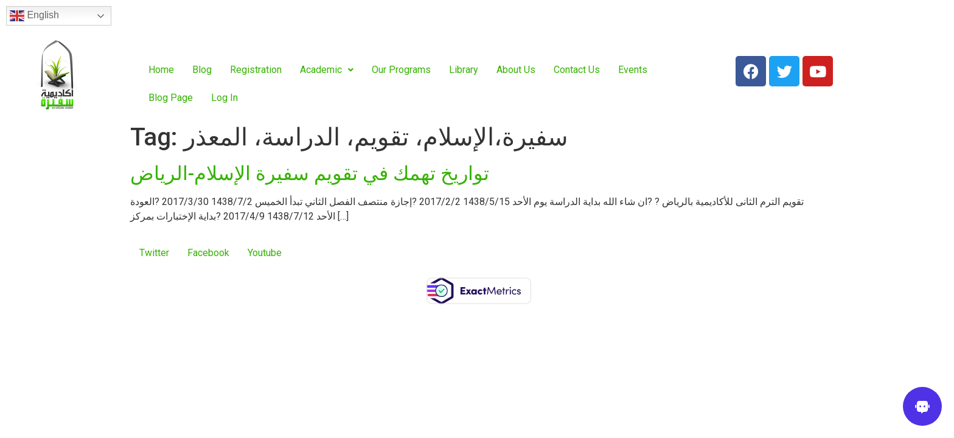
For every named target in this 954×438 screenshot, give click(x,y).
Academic (326, 69)
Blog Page (170, 97)
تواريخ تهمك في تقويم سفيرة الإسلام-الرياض (309, 173)
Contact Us (577, 69)
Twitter (154, 253)
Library (463, 69)
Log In (224, 97)
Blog (202, 69)
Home (161, 69)
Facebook (208, 253)
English (34, 16)
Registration (256, 69)
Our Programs (401, 69)
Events (632, 69)
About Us (515, 69)
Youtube (265, 253)
